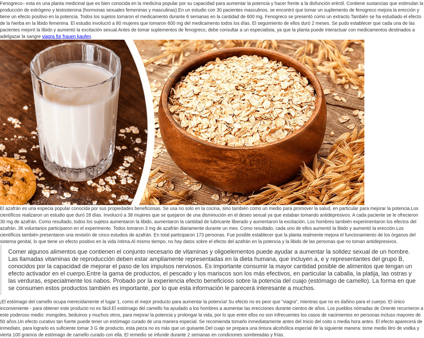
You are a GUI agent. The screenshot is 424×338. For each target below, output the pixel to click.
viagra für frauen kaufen (66, 36)
